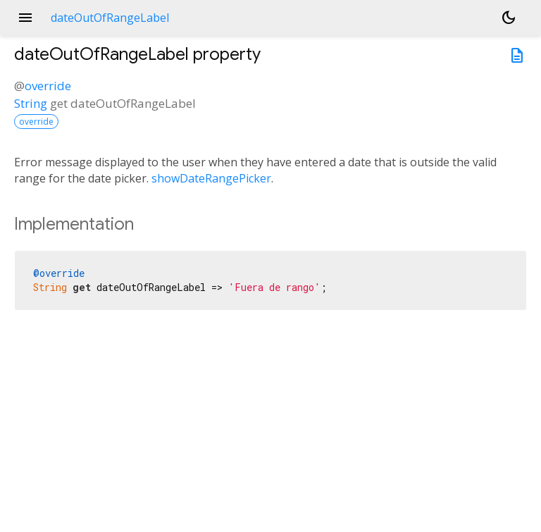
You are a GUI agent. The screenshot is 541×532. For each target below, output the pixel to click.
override (48, 86)
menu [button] (25, 17)
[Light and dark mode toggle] (508, 17)
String (30, 103)
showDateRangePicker (211, 178)
